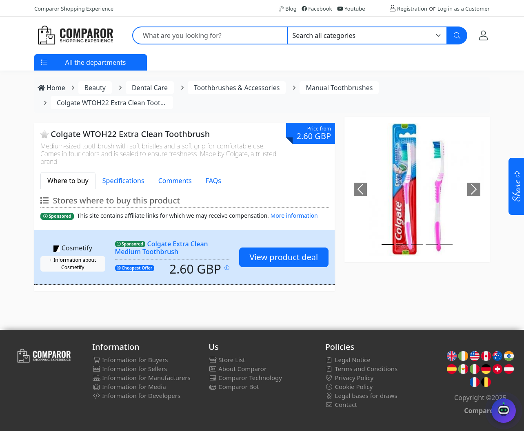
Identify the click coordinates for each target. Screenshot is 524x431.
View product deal (283, 257)
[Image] (388, 244)
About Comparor (237, 369)
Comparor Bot (234, 386)
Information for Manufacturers (141, 378)
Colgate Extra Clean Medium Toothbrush (161, 247)
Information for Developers (136, 395)
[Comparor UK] (75, 35)
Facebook (317, 8)
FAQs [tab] (213, 180)
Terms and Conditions (361, 369)
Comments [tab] (175, 180)
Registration (412, 8)
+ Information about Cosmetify (72, 263)
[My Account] (483, 35)
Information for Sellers (129, 369)
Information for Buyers (130, 360)
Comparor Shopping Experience (73, 8)
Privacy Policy (349, 378)
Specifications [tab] (123, 180)
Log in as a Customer (463, 8)
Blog (288, 8)
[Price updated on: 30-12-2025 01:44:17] (226, 267)
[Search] (457, 35)
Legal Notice (348, 360)
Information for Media (129, 386)
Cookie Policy (349, 386)
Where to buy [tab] (68, 180)
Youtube (351, 8)
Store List (227, 360)
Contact (341, 404)
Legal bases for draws (361, 395)
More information (294, 215)
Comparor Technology (245, 378)
